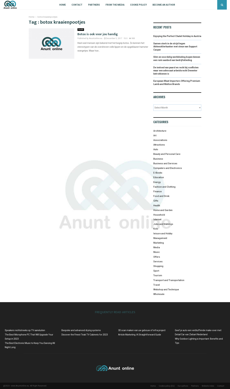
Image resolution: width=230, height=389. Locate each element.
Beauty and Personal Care (166, 154)
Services (158, 261)
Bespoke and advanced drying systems (81, 330)
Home (62, 5)
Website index (208, 386)
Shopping (158, 266)
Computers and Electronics (167, 168)
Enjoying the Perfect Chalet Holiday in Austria (177, 36)
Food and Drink (161, 196)
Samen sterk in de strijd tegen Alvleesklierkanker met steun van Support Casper (175, 46)
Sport (156, 271)
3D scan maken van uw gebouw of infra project (141, 330)
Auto (155, 149)
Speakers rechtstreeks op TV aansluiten (25, 330)
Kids (155, 228)
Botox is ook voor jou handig (97, 34)
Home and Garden (162, 210)
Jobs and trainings (163, 224)
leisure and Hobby (162, 233)
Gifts (155, 200)
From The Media (115, 5)
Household (159, 215)
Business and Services (165, 163)
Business (158, 159)
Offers (156, 257)
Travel (156, 285)
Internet (157, 219)
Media (156, 247)
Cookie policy (138, 5)
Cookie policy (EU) (167, 386)
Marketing (158, 243)
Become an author (164, 5)
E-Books (157, 172)
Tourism (157, 275)
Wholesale (158, 294)
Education (158, 177)
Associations (160, 140)
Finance (157, 191)
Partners (94, 5)
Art (154, 135)
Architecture (159, 131)
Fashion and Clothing (164, 187)
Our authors (183, 386)
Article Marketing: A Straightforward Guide (139, 334)
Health (80, 29)
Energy (157, 182)
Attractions (159, 144)
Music (156, 252)
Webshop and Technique (166, 289)
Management (160, 238)
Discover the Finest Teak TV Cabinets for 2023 (84, 334)
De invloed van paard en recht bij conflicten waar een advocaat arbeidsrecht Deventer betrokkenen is (176, 70)
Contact (77, 5)
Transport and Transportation (168, 280)
